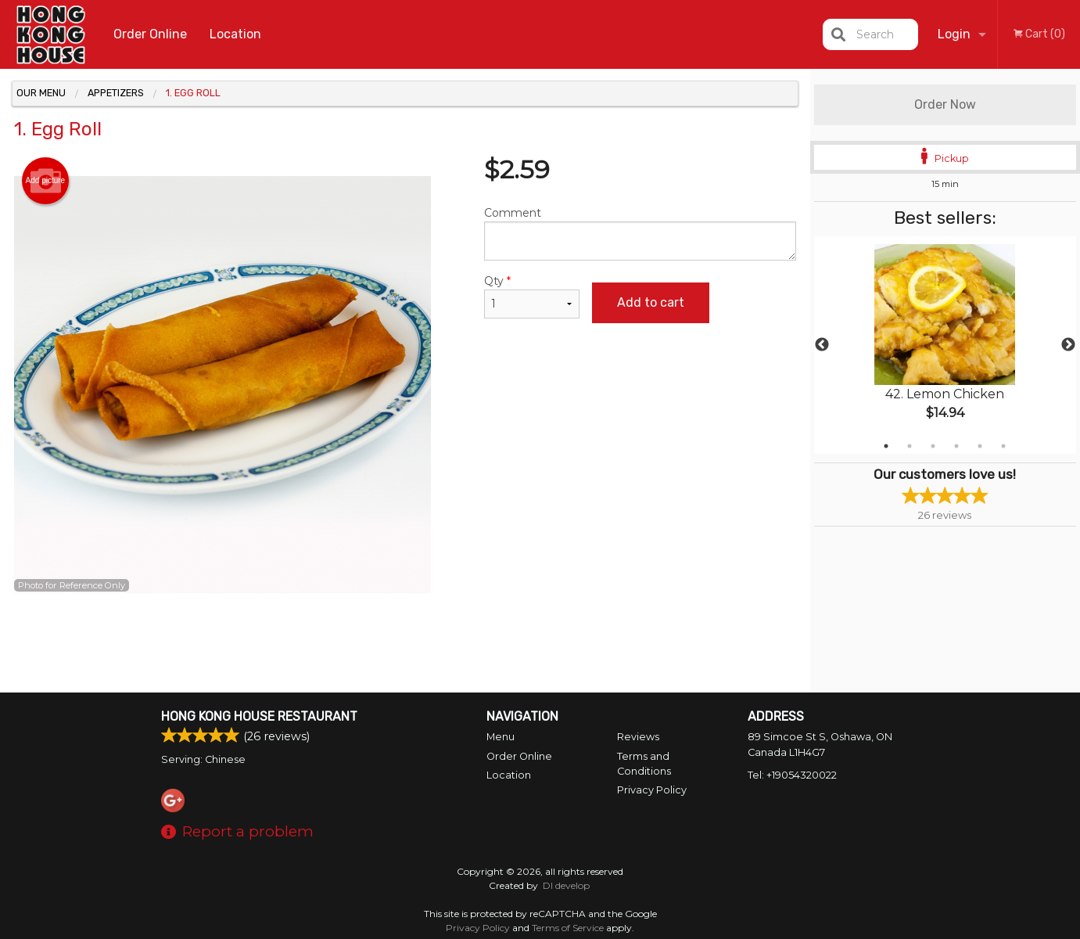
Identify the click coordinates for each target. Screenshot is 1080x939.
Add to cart (650, 302)
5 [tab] (980, 446)
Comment (640, 233)
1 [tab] (886, 446)
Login (954, 34)
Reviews (638, 737)
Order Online (150, 34)
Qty (531, 296)
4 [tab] (956, 446)
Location (235, 34)
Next (1068, 345)
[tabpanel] (945, 345)
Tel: (792, 775)
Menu (500, 737)
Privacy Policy (652, 790)
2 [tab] (909, 446)
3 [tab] (933, 446)
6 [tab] (1003, 446)
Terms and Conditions (644, 763)
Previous (822, 345)
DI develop (566, 885)
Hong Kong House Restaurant (259, 716)
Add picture (46, 180)
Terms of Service (568, 928)
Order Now (945, 104)
